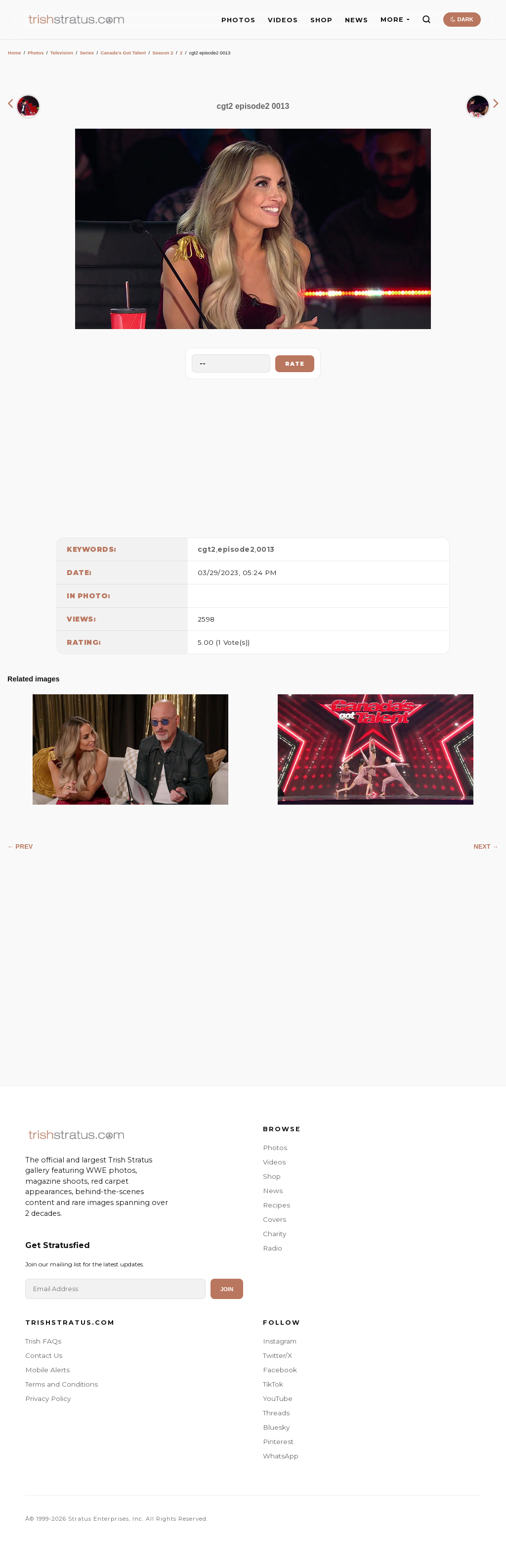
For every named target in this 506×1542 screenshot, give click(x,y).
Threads (276, 1413)
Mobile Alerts (47, 1370)
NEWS (356, 20)
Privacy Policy (48, 1398)
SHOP (321, 20)
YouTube (278, 1398)
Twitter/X (277, 1355)
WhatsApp (280, 1456)
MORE (395, 19)
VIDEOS (283, 20)
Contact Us (43, 1355)
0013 (265, 549)
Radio (272, 1248)
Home (14, 52)
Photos (36, 52)
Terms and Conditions (61, 1384)
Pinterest (278, 1442)
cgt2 (207, 549)
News (273, 1191)
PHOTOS (238, 20)
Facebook (280, 1370)
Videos (274, 1162)
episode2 (235, 549)
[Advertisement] (253, 456)
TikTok (273, 1384)
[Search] (426, 19)
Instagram (279, 1341)
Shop (272, 1176)
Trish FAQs (43, 1341)
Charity (274, 1234)
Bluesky (276, 1427)
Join (226, 1289)
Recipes (276, 1205)
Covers (274, 1219)
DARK (462, 19)
